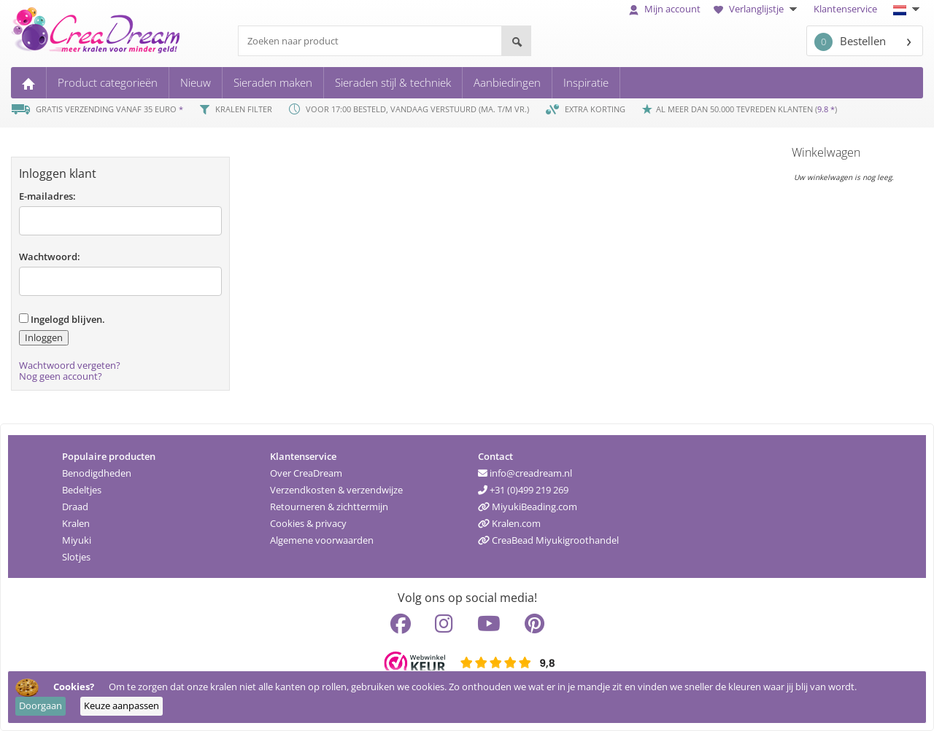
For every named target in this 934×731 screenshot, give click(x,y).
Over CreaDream (306, 473)
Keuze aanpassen (121, 705)
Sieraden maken (273, 82)
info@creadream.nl (525, 473)
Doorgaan (40, 705)
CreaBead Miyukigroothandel (548, 540)
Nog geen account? (60, 376)
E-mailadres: (47, 196)
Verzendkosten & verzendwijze (336, 489)
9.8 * (826, 108)
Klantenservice (845, 8)
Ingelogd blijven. (62, 319)
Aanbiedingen (507, 82)
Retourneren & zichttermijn (329, 506)
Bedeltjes (81, 489)
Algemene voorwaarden (322, 540)
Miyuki (76, 540)
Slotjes (76, 556)
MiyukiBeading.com (527, 506)
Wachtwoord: (49, 256)
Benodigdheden (96, 473)
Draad (75, 506)
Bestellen (850, 42)
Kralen (76, 523)
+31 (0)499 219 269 (523, 489)
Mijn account (664, 8)
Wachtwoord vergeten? (69, 365)
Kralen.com (509, 523)
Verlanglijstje (757, 8)
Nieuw (195, 82)
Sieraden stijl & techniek (393, 82)
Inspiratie (586, 82)
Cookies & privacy (308, 523)
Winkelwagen (826, 152)
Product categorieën (108, 82)
